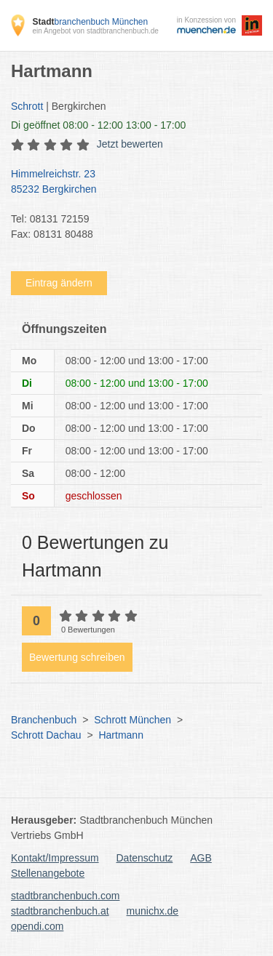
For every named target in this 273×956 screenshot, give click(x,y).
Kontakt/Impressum (55, 858)
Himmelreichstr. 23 (129, 182)
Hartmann (120, 735)
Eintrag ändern (58, 283)
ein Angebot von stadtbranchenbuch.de (95, 31)
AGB (201, 858)
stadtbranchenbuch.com (65, 895)
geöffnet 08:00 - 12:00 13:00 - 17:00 (98, 125)
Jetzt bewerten (130, 144)
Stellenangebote (47, 873)
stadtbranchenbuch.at (60, 911)
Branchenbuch (43, 720)
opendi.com (37, 926)
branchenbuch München (90, 22)
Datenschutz (144, 858)
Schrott (27, 106)
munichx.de (153, 911)
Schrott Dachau (46, 735)
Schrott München (132, 720)
